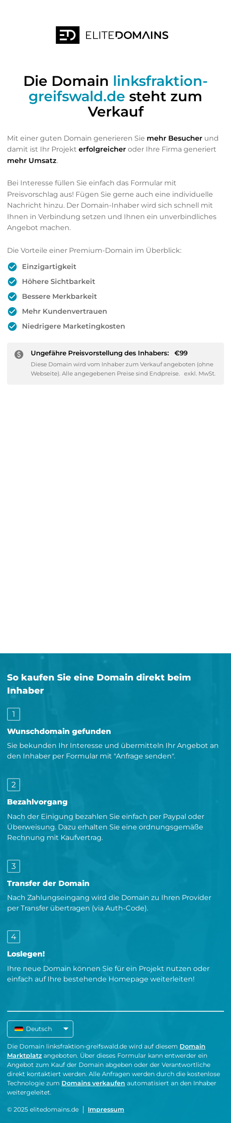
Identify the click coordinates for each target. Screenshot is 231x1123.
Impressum (106, 1109)
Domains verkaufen (93, 1083)
